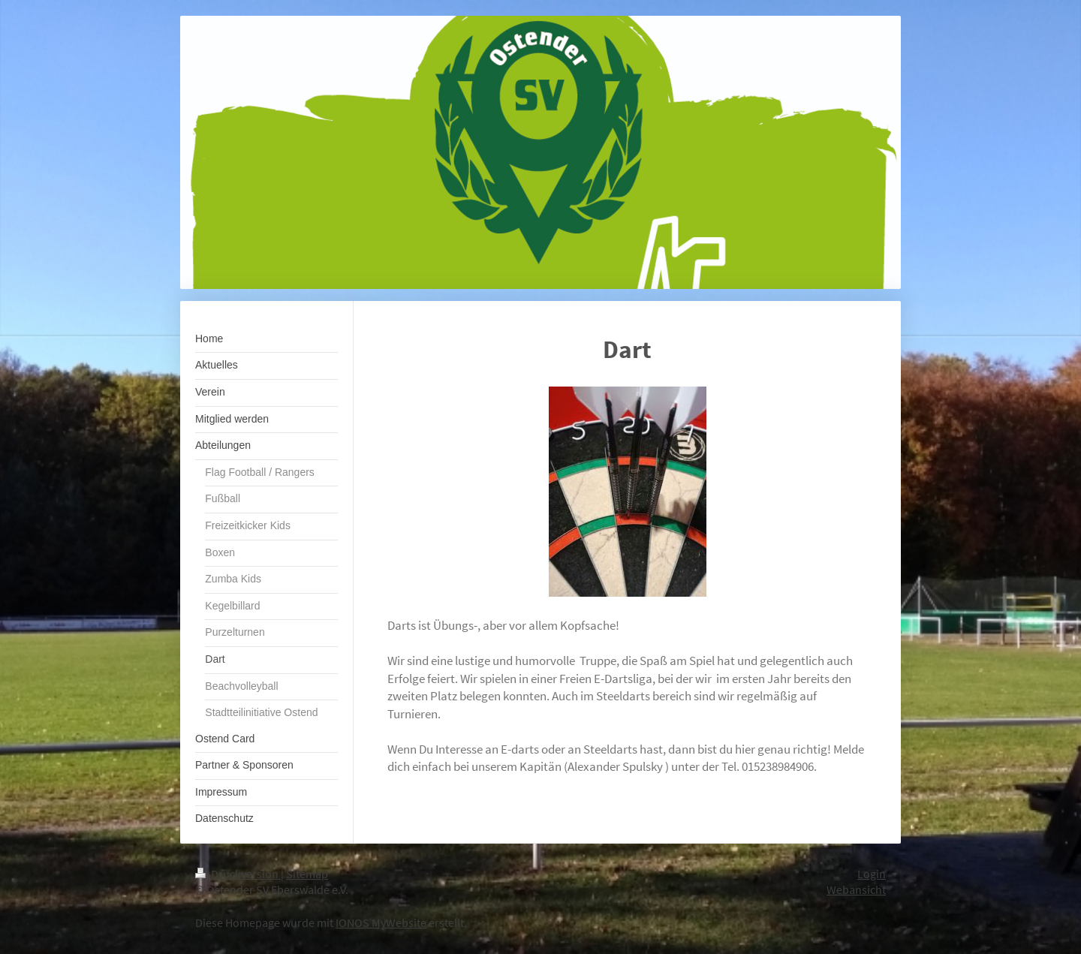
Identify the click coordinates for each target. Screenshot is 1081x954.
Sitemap (307, 874)
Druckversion (238, 874)
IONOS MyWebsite (381, 923)
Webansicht (856, 890)
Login (871, 874)
